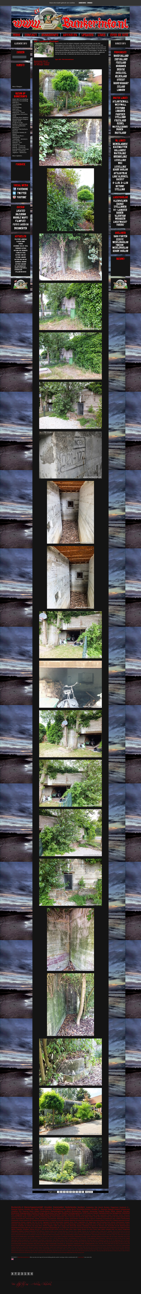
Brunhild (39, 1232)
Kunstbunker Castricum (20, 149)
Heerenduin (122, 1224)
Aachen (29, 1232)
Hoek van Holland (116, 1229)
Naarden (79, 1225)
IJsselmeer (115, 1215)
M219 (50, 1234)
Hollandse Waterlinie (69, 1220)
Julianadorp (14, 1231)
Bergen (25, 1217)
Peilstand (80, 1234)
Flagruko (122, 1227)
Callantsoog (109, 1238)
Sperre (103, 1220)
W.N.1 (97, 1243)
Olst (114, 1217)
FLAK (118, 1227)
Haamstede (14, 1240)
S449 (43, 1247)
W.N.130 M (46, 1241)
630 (108, 1227)
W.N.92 (38, 1224)
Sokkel (88, 1236)
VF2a (128, 1236)
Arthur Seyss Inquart (75, 1229)
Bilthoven (42, 1231)
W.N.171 (112, 1250)
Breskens (26, 1248)
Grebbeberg (99, 1218)
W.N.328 (51, 1229)
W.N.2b (128, 1217)
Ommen (100, 1248)
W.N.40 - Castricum (18, 151)
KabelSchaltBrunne (47, 1248)
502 (99, 1217)
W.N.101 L (38, 1229)
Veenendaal (93, 1211)
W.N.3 (101, 1247)
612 (78, 1238)
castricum (26, 1220)
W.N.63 (112, 1247)
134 (39, 1222)
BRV (105, 1241)
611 (42, 1236)
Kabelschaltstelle (126, 1245)
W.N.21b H (23, 1245)
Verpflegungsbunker (90, 1243)
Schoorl (21, 1220)
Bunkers (107, 1207)
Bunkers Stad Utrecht (19, 124)
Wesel (80, 1241)
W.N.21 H (35, 1238)
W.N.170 (113, 1243)
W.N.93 (17, 1236)
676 (83, 1238)
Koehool (54, 1248)
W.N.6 (95, 1224)
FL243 (51, 1232)
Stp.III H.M (66, 1227)
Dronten (127, 1220)
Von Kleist (118, 1234)
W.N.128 (41, 1241)
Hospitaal (66, 1222)
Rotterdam (122, 1248)
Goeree (29, 1217)
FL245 (125, 1241)
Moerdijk (86, 1248)
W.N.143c (88, 1247)
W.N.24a (18, 1252)
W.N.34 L (36, 1252)
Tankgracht (101, 1240)
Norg (54, 1240)
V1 (57, 1220)
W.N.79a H (46, 1245)
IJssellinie (14, 1211)
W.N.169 (108, 1250)
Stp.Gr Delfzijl (99, 1231)
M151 (65, 1224)
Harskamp (24, 1243)
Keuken (127, 1227)
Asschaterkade (52, 1218)
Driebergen (109, 1245)
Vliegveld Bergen (104, 1211)
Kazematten (58, 1207)
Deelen (54, 1217)
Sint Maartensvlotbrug (100, 1232)
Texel (55, 1213)
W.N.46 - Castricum (18, 147)
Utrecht (100, 1207)
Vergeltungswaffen (115, 1232)
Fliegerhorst (114, 1207)
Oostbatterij (85, 1225)
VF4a (81, 1247)
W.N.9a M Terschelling (20, 101)
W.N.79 (119, 1247)
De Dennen (28, 1225)
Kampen (23, 1222)
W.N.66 (116, 1247)
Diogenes (47, 1231)
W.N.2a (67, 1241)
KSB (44, 1234)
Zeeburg (79, 1252)
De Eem (87, 1218)
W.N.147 (123, 1232)
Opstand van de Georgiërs (89, 1231)
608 (23, 1232)
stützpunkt (19, 1232)
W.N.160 (127, 1232)
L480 (70, 1248)
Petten (76, 1222)
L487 (73, 1248)
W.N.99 (60, 1245)
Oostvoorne (32, 1231)
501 (31, 1220)
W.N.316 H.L (45, 1238)
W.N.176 (123, 1231)
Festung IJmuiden (24, 1209)
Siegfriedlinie (81, 1222)
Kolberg (19, 1240)
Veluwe (109, 1215)
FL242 (55, 1236)
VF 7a (66, 1250)
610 (96, 1241)
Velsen (16, 1238)
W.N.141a (99, 1250)
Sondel (51, 1247)
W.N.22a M (97, 1247)
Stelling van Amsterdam (103, 1236)
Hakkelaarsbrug (15, 1222)
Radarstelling (44, 1215)
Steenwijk (89, 1240)
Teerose (106, 1240)
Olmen (71, 1222)
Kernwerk (78, 1220)
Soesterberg (97, 1220)
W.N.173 (118, 1243)
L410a (67, 1248)
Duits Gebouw (111, 1222)
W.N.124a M (35, 1241)
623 (46, 1236)
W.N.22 (28, 1245)
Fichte (54, 1232)
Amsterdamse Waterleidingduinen (51, 1211)
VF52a (108, 1232)
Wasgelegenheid (16, 1227)
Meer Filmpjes (17, 86)
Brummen (26, 1234)
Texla (113, 1234)
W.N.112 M (24, 1241)
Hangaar (127, 1222)
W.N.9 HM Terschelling (20, 99)
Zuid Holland (27, 1215)
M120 (35, 1243)
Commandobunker (86, 1215)
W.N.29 (33, 1245)
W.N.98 (117, 1225)
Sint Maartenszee (20, 1250)
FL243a (121, 1241)
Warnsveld (18, 1234)
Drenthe (34, 1213)
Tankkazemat (77, 1243)
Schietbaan (26, 1229)
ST (64, 1243)
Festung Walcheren (63, 1231)
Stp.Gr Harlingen (108, 1231)
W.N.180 (78, 1217)
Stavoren (33, 1250)
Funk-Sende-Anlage (16, 1243)
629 (99, 1241)
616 (22, 1234)
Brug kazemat (109, 1224)
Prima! (90, 3)
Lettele (23, 1247)
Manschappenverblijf (33, 1207)
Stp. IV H (60, 1227)
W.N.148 (30, 1238)
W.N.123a (27, 1224)
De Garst (90, 1229)
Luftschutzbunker (61, 1232)
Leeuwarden (45, 1227)
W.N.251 (22, 1252)
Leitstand (21, 1231)
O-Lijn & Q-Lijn (17, 122)
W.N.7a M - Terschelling (16, 110)
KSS (67, 1225)
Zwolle (96, 1217)
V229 (78, 1247)
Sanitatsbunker (87, 1234)
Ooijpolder (19, 1229)
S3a (96, 1207)
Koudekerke (64, 1236)
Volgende (89, 1192)
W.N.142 (76, 1227)
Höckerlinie (14, 1224)
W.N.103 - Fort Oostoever (17, 143)
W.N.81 (56, 1229)
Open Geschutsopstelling (66, 1234)
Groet (40, 1234)
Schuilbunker (89, 1224)
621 (41, 1222)
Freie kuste (109, 1217)
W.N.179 (125, 1250)
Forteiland (35, 1220)
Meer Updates (17, 156)
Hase (99, 1229)
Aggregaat (46, 1222)
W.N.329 (60, 1220)
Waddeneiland (23, 1236)
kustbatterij (37, 1236)
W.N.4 (105, 1247)
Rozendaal (127, 1248)
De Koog (114, 1238)
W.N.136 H (102, 1243)
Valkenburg (117, 1240)
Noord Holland (34, 1211)
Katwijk (95, 1213)
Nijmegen (21, 1224)
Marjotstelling (53, 1227)
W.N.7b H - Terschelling (16, 103)
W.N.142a (107, 1243)
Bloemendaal (59, 1222)
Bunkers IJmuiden (91, 1209)
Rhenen (46, 1220)
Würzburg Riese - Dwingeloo (18, 136)
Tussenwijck (120, 1236)
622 (103, 1224)
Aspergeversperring (105, 1213)
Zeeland (117, 1209)
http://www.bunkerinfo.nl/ (24, 1257)
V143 (60, 1250)
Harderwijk (41, 1220)
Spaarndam (94, 1236)
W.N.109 (19, 1241)
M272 (38, 1243)
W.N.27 (40, 1238)
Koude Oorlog (66, 1209)
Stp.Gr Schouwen (70, 1217)
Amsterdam (21, 1225)
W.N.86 (76, 1241)
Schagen (76, 1240)
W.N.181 (18, 1245)
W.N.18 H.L (62, 1241)
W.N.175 (122, 1243)
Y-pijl (28, 1236)
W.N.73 (111, 1220)
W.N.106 (85, 1250)
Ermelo (47, 1232)
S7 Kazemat (52, 1220)
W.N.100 (127, 1240)
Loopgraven (19, 1215)
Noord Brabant (56, 1234)
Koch (75, 1231)
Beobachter (102, 1238)
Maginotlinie (81, 1248)
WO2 (123, 1247)
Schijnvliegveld (95, 1234)
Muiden (20, 1217)
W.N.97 (13, 1234)
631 (81, 1238)
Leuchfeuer (41, 1240)
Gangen (39, 1227)
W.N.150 (103, 1250)
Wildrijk (68, 1252)
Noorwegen (95, 1248)
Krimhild (17, 1247)
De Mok (119, 1238)
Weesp (23, 1227)
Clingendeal (46, 1224)
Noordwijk (90, 1248)
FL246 (35, 1227)
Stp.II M (111, 1236)
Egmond (92, 1218)
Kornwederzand (107, 1218)
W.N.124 (25, 1238)
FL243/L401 (32, 1234)
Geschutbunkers (55, 1215)
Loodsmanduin (48, 1240)
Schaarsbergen (71, 1224)
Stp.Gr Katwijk (56, 1247)
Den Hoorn (50, 1236)
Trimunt (71, 1227)
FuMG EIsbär (35, 1248)
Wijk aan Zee (29, 1227)
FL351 (30, 1248)
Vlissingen (126, 1211)
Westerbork (127, 1247)
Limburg (26, 1231)
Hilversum (70, 1231)
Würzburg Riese (86, 1241)
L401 (30, 1240)
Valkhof (69, 1250)
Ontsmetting (60, 1243)
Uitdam (69, 1247)
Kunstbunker (71, 1236)
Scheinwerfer (15, 1220)
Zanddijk (32, 1236)
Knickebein (30, 1243)
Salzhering (13, 1250)
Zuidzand (13, 1232)
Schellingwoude (82, 1240)
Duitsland (103, 1217)
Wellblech (70, 1245)
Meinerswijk (73, 1225)
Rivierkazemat (89, 1220)
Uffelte (82, 1243)
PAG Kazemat (24, 1211)
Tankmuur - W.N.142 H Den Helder (19, 140)
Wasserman (61, 1238)
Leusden (64, 1215)
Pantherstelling (125, 1218)
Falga (128, 1241)
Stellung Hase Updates (20, 117)
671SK (101, 1241)
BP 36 (86, 1238)
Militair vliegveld (116, 1211)
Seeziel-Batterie (74, 1218)
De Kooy (100, 1245)
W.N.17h (13, 1245)
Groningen (40, 1213)
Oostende (35, 1247)
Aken (67, 1229)
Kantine (59, 1236)
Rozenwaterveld (20, 1218)
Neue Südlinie (117, 1218)
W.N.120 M (45, 1229)
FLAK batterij (85, 1217)
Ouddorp (76, 1234)
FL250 (117, 1245)
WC (87, 1222)
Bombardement (94, 1245)
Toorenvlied (111, 1225)
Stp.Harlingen (50, 1250)
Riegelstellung (78, 1236)
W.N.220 (32, 1224)
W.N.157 (57, 1241)
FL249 (113, 1245)
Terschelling (57, 1209)
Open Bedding (63, 1213)
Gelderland (48, 1209)
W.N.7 (43, 1252)
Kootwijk (13, 1247)
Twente (107, 1220)
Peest (65, 1240)
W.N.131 (52, 1241)
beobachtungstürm (78, 1245)
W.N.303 (72, 1241)
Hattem (103, 1229)
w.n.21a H (62, 1229)
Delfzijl (43, 1232)
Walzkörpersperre (125, 1225)
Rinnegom (70, 1240)
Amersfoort (71, 1215)
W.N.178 (127, 1243)
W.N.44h (41, 1245)
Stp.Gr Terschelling (78, 1209)
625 (25, 1232)
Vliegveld (111, 1209)
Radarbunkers (61, 1217)
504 (84, 1245)
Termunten (109, 1234)
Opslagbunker (117, 1213)
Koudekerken (25, 1240)
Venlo (114, 1231)
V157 (72, 1247)
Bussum (84, 1229)
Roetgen (84, 1236)
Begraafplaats (91, 1238)
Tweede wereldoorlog (41, 1218)
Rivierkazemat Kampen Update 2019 (20, 120)
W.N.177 (120, 1250)
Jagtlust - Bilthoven (19, 152)
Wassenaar (95, 1227)
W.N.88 (53, 1252)
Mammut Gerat (70, 1232)
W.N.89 (52, 1245)
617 (44, 1236)
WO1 (89, 1227)
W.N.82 (81, 1227)
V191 (75, 1247)
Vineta (72, 1250)
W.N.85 (86, 1227)
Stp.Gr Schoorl (63, 1247)
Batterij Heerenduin (119, 1220)
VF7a (37, 1231)
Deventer (105, 1245)
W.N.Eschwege (62, 1252)
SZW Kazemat (88, 1213)
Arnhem (121, 1215)
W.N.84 (128, 1231)
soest (83, 1252)
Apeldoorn (33, 1232)
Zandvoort (122, 1207)
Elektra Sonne (53, 1231)
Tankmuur (35, 1217)
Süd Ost (34, 1222)
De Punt (116, 1224)
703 (41, 1224)
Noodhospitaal (53, 1243)
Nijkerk (47, 1243)
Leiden (76, 1248)
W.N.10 (20, 1238)
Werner (66, 1238)
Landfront (67, 1211)
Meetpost (31, 1247)
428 (94, 1241)
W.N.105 (81, 1250)
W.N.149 (118, 1231)
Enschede (52, 1222)
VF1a (125, 1236)
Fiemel (37, 1234)
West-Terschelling (102, 1222)
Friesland (36, 1215)
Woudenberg (49, 1213)
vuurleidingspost (73, 1238)
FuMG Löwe (57, 1225)
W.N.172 (116, 1250)
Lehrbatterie (35, 1240)
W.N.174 (92, 1247)
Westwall (81, 1218)
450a (17, 1248)
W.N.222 (127, 1234)
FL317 (120, 1245)
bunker (78, 1215)
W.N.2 (128, 1250)
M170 (47, 1234)
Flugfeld (128, 1238)
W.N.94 (56, 1245)
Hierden (41, 1248)
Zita (92, 1241)
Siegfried (92, 1232)
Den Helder (35, 1209)
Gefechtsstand (120, 1222)
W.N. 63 (123, 1240)
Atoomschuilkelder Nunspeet (19, 126)
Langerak (28, 1222)
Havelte (67, 1218)
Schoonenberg (69, 1243)
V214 (63, 1250)
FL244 (123, 1238)
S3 (97, 1225)
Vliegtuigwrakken (25, 1213)
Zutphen (99, 1224)
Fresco (95, 1229)
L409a (64, 1248)
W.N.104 (76, 1250)
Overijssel (85, 1211)
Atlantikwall (126, 1213)
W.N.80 (46, 1252)
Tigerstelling (41, 1217)
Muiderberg (15, 1213)
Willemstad (72, 1252)
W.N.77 (51, 1238)
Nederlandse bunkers (75, 1207)
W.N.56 (108, 1247)
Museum (42, 1243)
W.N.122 (30, 1241)
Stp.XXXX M (56, 1250)
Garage (63, 1225)
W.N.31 (37, 1245)
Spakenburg (27, 1250)
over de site (81, 1257)
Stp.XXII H (95, 1240)
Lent (21, 1247)
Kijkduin (13, 1229)
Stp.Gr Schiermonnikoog (40, 1250)
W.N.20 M (13, 1252)
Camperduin (112, 1227)
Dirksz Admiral (43, 1225)
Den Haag (53, 1224)
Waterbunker (60, 1218)
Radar (94, 1215)
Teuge (115, 1236)
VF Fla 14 (111, 1240)
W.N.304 (26, 1252)
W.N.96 (57, 1252)
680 (88, 1245)
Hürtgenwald (126, 1229)
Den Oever (60, 1224)
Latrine (13, 1218)
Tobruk (41, 1209)
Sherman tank (103, 1225)
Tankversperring (120, 1217)
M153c (26, 1247)
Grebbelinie (90, 1207)
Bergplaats (49, 1217)
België (97, 1238)
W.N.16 (123, 1234)
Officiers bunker (60, 1240)
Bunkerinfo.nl (17, 1207)
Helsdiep (108, 1229)
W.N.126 (89, 1250)
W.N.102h (13, 1241)
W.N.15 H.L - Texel (18, 112)
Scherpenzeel (125, 1209)
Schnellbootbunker (85, 1232)
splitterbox (13, 1248)
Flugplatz (50, 1225)
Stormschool (103, 1234)
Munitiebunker (76, 1211)
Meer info (82, 3)
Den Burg (35, 1225)
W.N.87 (50, 1252)
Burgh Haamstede (101, 1215)
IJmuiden (48, 1207)
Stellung (32, 1229)
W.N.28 (13, 1236)
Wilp (76, 1252)
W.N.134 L (94, 1250)
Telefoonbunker (29, 1218)
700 (90, 1245)
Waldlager (64, 1245)
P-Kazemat (93, 1225)
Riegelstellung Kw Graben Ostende (111, 1248)
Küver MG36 (59, 1248)
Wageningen (92, 1222)
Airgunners (21, 1248)
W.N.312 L (31, 1252)
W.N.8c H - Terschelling (16, 106)
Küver (83, 1220)
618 (86, 1245)
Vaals (12, 1238)
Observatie (77, 1232)
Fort (12, 1215)
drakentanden (102, 1227)
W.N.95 (55, 1238)
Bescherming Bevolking (113, 1241)
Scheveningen (81, 1224)
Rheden (40, 1247)
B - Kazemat (102, 1209)
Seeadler (47, 1247)
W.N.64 (39, 1252)
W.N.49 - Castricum (18, 146)
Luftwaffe (79, 1231)
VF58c (83, 1247)
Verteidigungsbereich (75, 1213)
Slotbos (91, 1217)
